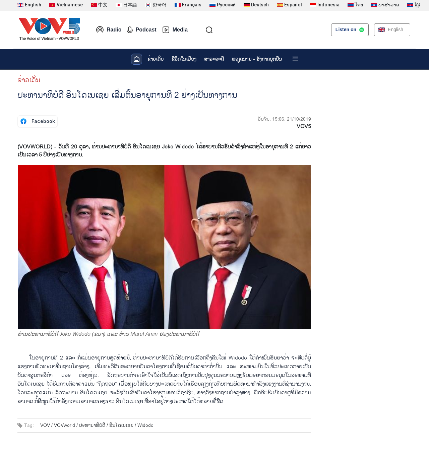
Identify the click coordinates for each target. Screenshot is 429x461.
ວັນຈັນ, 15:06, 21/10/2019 (284, 119)
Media (175, 30)
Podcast (141, 29)
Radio (108, 30)
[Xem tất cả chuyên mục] (295, 59)
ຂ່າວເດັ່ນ (155, 59)
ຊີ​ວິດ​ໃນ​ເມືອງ (184, 59)
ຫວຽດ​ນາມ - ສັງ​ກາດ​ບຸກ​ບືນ (257, 59)
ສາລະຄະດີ (214, 59)
